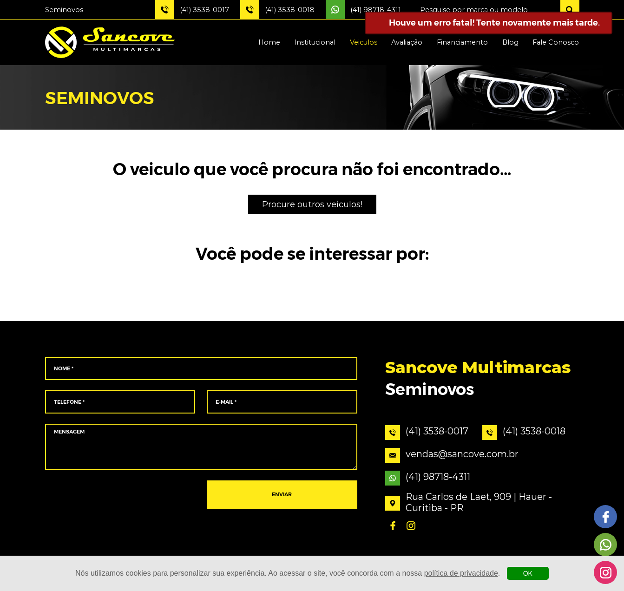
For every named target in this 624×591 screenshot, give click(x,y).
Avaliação (406, 42)
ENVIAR (282, 495)
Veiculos (363, 42)
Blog (510, 42)
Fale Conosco (555, 42)
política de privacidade (461, 573)
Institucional (314, 42)
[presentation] (120, 495)
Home (269, 42)
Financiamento (462, 42)
